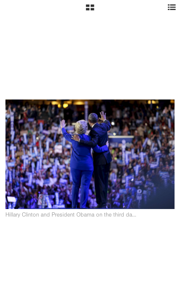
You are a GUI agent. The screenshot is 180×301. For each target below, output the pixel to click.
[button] (90, 10)
